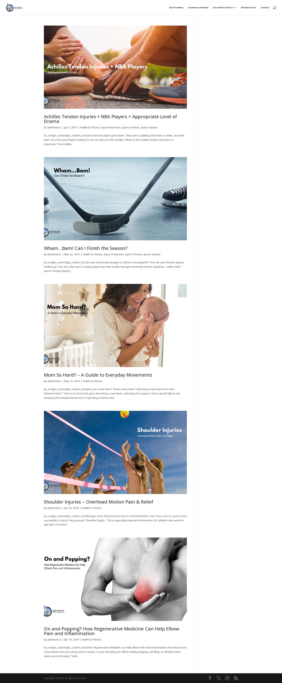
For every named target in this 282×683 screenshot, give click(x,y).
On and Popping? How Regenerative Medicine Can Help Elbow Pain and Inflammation (111, 631)
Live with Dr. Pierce (223, 7)
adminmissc (54, 127)
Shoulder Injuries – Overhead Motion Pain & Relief (98, 501)
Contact (265, 7)
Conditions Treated (198, 7)
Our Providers (176, 7)
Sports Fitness (130, 127)
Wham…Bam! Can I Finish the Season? (85, 248)
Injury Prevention (111, 127)
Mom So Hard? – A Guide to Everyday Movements (98, 375)
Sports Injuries (149, 127)
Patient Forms (248, 7)
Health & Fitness (89, 127)
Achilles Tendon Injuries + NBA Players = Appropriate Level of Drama (110, 118)
